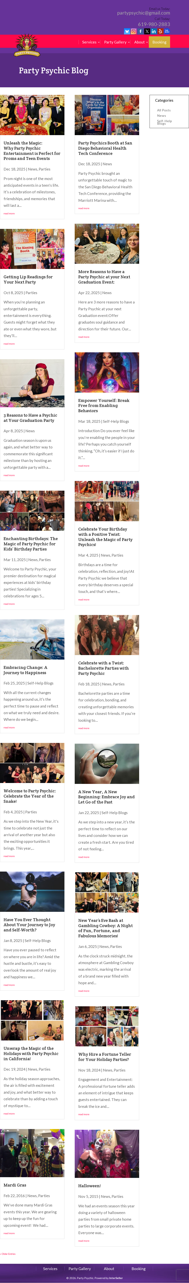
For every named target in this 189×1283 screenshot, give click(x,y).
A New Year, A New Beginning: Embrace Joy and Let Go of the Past (106, 797)
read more (9, 213)
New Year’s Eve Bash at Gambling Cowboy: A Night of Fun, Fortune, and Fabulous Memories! (105, 928)
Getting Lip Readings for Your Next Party (28, 279)
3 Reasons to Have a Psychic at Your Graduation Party (30, 417)
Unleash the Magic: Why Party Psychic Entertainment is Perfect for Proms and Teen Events (32, 150)
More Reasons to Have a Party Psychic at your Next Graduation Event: (104, 277)
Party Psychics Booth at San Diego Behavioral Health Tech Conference (105, 148)
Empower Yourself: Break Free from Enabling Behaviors (103, 406)
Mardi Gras (15, 1185)
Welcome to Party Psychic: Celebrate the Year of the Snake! (30, 796)
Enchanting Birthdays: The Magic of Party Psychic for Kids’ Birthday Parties (31, 544)
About (139, 42)
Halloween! (89, 1185)
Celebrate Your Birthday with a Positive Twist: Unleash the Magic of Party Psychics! (105, 536)
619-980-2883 (154, 24)
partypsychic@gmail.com (143, 13)
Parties (44, 169)
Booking (159, 42)
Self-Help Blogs (40, 683)
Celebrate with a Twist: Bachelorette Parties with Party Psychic (103, 668)
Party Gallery (115, 42)
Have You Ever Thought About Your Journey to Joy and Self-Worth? (29, 925)
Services (89, 42)
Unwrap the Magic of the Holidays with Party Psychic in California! (31, 1053)
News (32, 169)
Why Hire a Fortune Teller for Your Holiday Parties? (104, 1056)
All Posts (164, 110)
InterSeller (116, 1278)
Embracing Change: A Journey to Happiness (25, 670)
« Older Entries (7, 1253)
